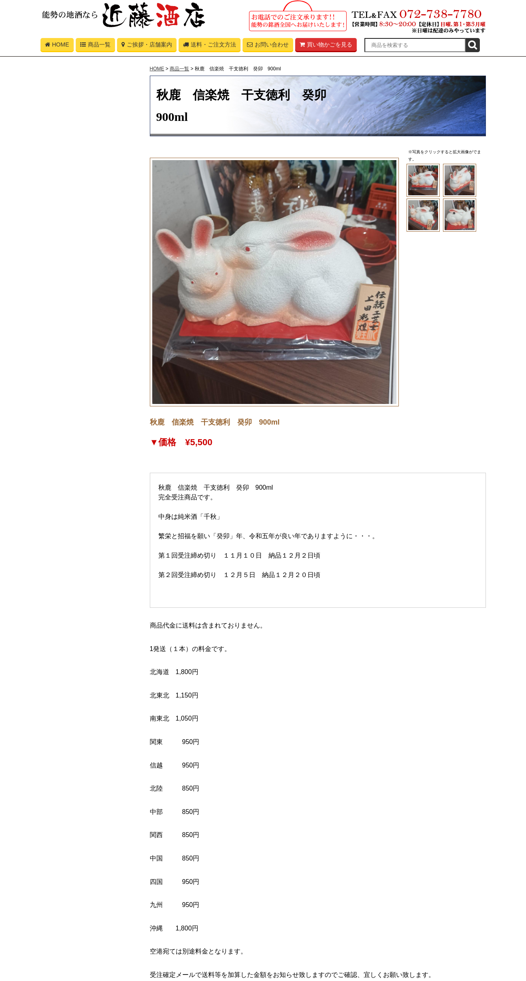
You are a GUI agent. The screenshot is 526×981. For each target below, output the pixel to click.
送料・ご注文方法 (209, 46)
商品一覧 (95, 46)
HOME (57, 46)
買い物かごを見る (326, 46)
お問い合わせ (268, 46)
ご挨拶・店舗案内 (146, 46)
